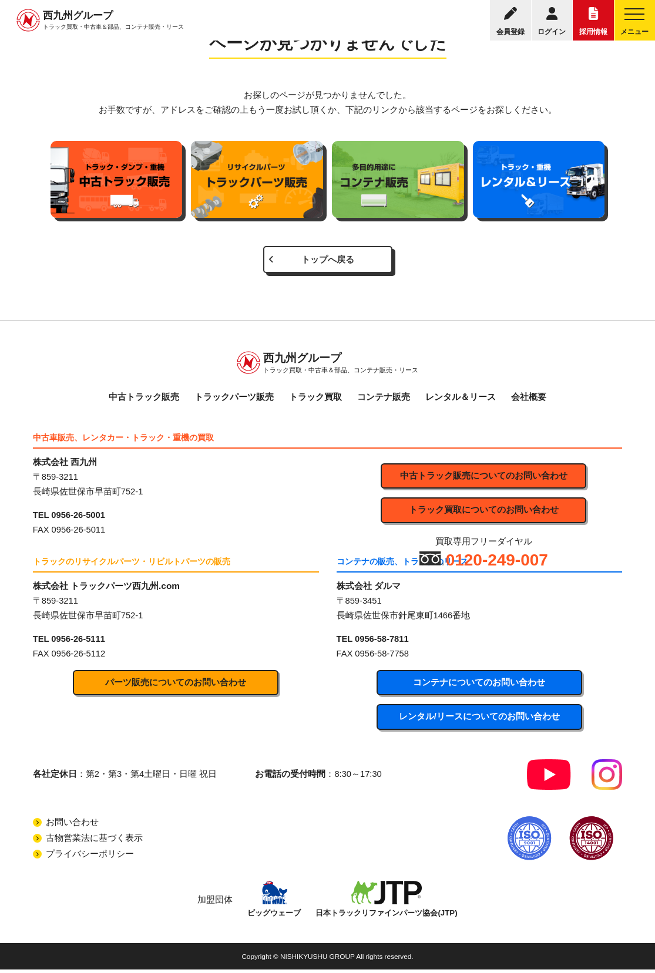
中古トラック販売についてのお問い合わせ (483, 478)
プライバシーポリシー (90, 856)
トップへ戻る (327, 260)
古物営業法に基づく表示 (94, 841)
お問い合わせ (72, 825)
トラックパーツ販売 (234, 398)
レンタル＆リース (460, 398)
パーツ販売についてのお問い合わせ (175, 684)
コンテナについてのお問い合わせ (479, 684)
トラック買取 (315, 398)
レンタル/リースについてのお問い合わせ (479, 719)
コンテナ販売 (383, 398)
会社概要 (528, 398)
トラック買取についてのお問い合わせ (484, 512)
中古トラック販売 (144, 398)
